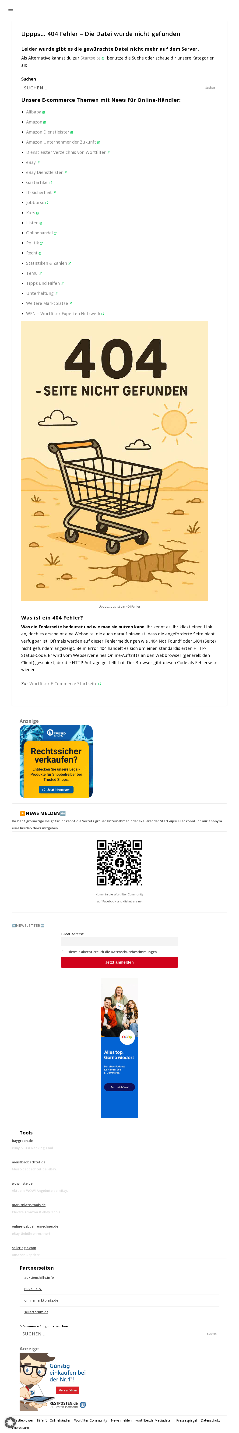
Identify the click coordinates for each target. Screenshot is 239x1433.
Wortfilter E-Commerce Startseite (65, 683)
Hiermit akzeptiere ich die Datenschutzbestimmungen (112, 952)
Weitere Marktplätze (49, 303)
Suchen (28, 79)
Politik (34, 243)
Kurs (32, 212)
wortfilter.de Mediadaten (153, 1420)
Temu (34, 273)
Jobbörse (37, 202)
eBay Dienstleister (46, 172)
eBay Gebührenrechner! (31, 1233)
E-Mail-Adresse (72, 934)
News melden (121, 1420)
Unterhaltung (42, 293)
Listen (34, 222)
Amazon (36, 122)
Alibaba (35, 112)
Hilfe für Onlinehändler (53, 1420)
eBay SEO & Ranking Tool (32, 1148)
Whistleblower (22, 1420)
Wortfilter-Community (90, 1420)
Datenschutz (210, 1420)
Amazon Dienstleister (49, 132)
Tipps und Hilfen (45, 283)
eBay (33, 162)
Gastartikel (39, 182)
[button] (10, 1422)
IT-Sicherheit (41, 192)
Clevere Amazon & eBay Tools (36, 1212)
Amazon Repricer (26, 1255)
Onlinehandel (41, 233)
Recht (34, 253)
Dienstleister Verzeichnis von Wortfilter (68, 152)
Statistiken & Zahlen (48, 263)
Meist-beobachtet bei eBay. (34, 1169)
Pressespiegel (186, 1420)
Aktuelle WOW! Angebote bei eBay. (40, 1190)
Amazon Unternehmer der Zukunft (63, 142)
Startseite (93, 58)
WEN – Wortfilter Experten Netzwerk (65, 313)
